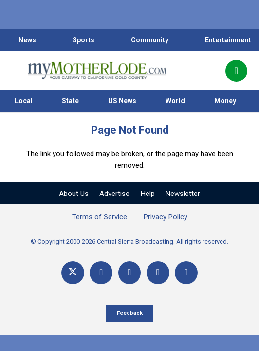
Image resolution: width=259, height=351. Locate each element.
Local (24, 101)
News (27, 40)
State (70, 101)
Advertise (114, 193)
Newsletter (183, 193)
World (175, 101)
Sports (83, 40)
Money (225, 101)
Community (149, 40)
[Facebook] (101, 272)
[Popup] (236, 71)
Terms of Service (99, 217)
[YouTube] (129, 272)
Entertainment (228, 40)
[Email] (158, 272)
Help (148, 193)
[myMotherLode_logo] (97, 70)
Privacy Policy (165, 217)
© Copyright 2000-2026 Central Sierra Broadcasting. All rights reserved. (129, 241)
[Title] (186, 272)
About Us (74, 193)
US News (122, 101)
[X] (72, 272)
